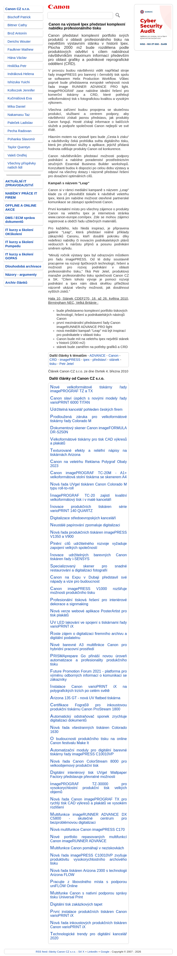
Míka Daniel (16, 106)
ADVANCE (98, 355)
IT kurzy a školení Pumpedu (19, 244)
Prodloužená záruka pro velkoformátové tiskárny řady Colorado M (88, 419)
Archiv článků (16, 282)
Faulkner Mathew (20, 49)
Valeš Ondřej (17, 155)
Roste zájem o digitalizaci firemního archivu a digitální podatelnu (88, 635)
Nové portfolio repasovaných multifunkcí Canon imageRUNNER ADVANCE (88, 839)
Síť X (81, 951)
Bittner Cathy (17, 25)
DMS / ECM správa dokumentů (20, 220)
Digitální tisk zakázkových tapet (76, 904)
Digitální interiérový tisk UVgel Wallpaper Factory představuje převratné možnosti (88, 774)
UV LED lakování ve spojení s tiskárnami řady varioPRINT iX (88, 624)
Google (105, 951)
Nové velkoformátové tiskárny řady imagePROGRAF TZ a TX (88, 389)
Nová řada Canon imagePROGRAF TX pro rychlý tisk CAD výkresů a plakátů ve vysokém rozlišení (88, 803)
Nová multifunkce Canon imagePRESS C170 (87, 829)
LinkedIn (92, 951)
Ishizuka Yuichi (19, 82)
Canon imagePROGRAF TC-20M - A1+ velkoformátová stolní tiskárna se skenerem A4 (88, 475)
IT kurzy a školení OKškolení (19, 232)
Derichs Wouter (19, 41)
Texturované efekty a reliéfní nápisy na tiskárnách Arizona (88, 452)
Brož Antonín (17, 33)
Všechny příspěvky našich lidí (22, 165)
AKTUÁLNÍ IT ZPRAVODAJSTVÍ (19, 183)
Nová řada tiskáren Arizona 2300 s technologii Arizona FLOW (88, 872)
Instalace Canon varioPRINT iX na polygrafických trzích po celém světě (88, 688)
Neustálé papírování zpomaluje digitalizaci (85, 525)
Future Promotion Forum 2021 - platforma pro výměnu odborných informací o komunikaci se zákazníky (88, 675)
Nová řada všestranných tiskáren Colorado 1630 (88, 729)
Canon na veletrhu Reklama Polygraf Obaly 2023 (88, 464)
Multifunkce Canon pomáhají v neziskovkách (87, 848)
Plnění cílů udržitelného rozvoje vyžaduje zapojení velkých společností (88, 545)
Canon (113, 355)
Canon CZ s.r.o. (17, 9)
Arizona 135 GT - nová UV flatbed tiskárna (85, 698)
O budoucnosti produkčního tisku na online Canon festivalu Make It (88, 741)
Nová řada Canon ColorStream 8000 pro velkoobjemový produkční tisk (88, 763)
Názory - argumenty (21, 274)
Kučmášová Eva (20, 98)
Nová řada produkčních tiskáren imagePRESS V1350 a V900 (88, 534)
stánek (114, 359)
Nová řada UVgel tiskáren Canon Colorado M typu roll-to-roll (88, 486)
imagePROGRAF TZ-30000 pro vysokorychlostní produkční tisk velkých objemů (88, 788)
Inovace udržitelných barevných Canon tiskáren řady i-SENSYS (88, 557)
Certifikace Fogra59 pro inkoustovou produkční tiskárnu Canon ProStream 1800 (88, 707)
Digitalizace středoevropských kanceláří (83, 518)
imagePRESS (70, 359)
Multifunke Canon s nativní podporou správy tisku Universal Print (88, 895)
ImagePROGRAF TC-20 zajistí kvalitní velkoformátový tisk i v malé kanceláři (88, 497)
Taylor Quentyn (19, 147)
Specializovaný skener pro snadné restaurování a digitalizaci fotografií (88, 568)
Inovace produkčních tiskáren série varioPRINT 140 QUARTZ (88, 508)
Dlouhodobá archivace (23, 266)
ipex (86, 359)
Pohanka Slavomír (21, 139)
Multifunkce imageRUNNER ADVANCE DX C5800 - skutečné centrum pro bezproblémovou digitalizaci (88, 818)
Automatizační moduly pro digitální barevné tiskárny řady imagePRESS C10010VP (88, 752)
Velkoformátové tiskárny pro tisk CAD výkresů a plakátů (88, 441)
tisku (53, 364)
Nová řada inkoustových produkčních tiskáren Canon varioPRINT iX (88, 925)
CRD (53, 359)
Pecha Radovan (20, 131)
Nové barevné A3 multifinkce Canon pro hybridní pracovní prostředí (88, 647)
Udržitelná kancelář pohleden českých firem (86, 409)
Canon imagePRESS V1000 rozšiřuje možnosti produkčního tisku (88, 591)
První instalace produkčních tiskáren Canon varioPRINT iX (88, 913)
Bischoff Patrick (19, 17)
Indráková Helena (21, 74)
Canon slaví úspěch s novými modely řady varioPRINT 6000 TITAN (88, 400)
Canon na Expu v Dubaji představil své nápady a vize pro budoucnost (88, 579)
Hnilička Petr (17, 66)
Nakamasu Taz (19, 115)
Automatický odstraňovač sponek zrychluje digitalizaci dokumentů (88, 718)
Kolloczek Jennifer (21, 90)
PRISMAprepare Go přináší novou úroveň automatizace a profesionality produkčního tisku (88, 660)
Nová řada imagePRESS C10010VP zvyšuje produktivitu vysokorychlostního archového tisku (88, 859)
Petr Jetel (66, 364)
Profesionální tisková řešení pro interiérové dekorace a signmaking (88, 602)
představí (99, 359)
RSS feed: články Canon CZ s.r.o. (56, 951)
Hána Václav (17, 58)
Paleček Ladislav (20, 123)
